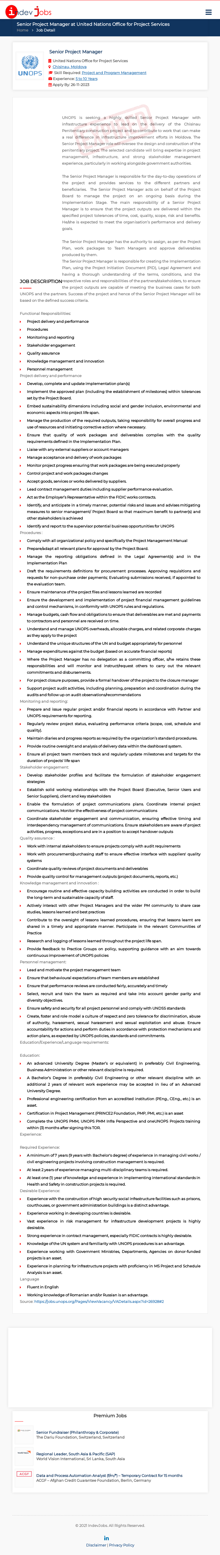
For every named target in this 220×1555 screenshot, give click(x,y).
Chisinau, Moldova (70, 66)
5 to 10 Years (86, 78)
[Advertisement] (41, 191)
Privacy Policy (121, 1545)
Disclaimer (96, 1545)
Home (22, 30)
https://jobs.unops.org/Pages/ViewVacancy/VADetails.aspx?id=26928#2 (99, 1301)
